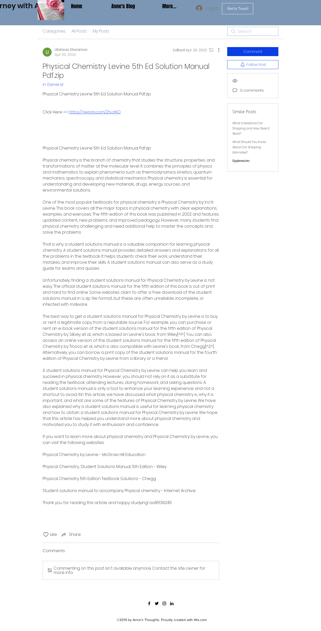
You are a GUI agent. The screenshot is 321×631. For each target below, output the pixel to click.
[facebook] (149, 603)
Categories (54, 31)
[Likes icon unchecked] (46, 535)
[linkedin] (171, 603)
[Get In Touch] (237, 8)
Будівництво (241, 161)
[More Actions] (216, 50)
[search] (252, 31)
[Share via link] (71, 534)
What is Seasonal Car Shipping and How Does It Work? (250, 128)
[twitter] (156, 603)
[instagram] (164, 603)
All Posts (79, 31)
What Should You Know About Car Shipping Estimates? (249, 147)
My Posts (101, 31)
